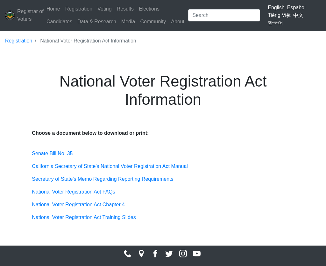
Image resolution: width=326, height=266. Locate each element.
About (177, 21)
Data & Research (96, 21)
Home (53, 8)
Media (128, 21)
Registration (78, 8)
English (276, 7)
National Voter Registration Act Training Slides (84, 217)
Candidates (59, 21)
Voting (104, 8)
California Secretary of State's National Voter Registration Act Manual (110, 166)
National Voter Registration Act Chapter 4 (78, 204)
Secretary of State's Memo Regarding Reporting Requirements (102, 179)
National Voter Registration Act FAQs (73, 191)
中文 (298, 15)
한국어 (275, 23)
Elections (149, 8)
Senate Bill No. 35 (52, 153)
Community (153, 21)
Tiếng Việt (279, 15)
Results (125, 8)
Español (296, 7)
